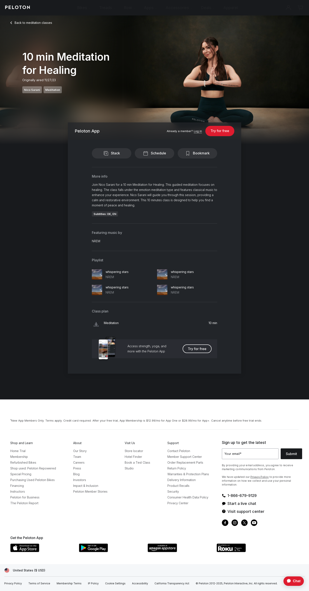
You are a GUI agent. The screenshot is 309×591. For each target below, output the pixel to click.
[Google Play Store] (111, 551)
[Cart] (300, 7)
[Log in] (198, 131)
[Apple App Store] (42, 551)
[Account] (288, 7)
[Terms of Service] (39, 583)
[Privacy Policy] (13, 583)
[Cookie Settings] (115, 583)
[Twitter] (244, 523)
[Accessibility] (140, 583)
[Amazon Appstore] (180, 551)
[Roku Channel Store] (248, 551)
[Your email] (250, 453)
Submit (291, 454)
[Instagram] (235, 523)
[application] (291, 581)
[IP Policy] (93, 583)
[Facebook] (225, 523)
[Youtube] (254, 523)
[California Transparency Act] (171, 583)
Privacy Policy (259, 476)
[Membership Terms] (69, 583)
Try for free (220, 131)
